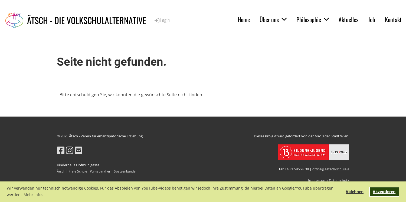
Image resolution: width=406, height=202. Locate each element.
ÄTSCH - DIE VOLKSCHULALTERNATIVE (86, 20)
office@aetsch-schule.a (330, 169)
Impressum (317, 180)
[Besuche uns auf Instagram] (69, 150)
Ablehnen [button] (355, 191)
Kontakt (393, 19)
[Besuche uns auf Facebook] (60, 150)
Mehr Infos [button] (33, 194)
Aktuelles (348, 19)
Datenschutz (339, 180)
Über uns (273, 19)
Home (244, 19)
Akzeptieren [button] (384, 191)
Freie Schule (78, 171)
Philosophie (312, 19)
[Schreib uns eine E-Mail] (78, 150)
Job (371, 19)
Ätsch (61, 171)
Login (162, 20)
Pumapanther (100, 171)
